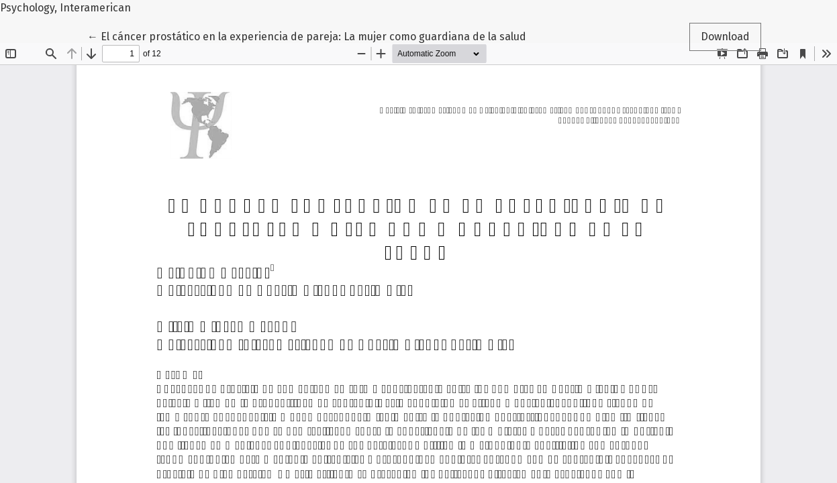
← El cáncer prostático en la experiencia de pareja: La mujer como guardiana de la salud (306, 35)
